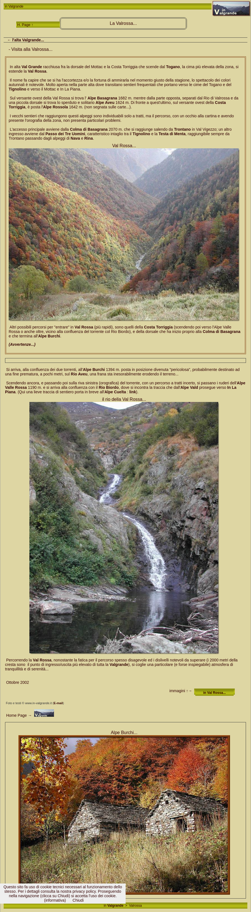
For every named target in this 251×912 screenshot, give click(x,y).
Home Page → (18, 715)
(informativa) (55, 900)
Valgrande (16, 6)
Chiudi (78, 900)
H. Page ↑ (25, 25)
